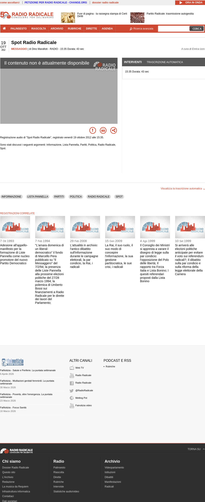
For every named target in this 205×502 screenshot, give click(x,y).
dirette (91, 28)
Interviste (59, 486)
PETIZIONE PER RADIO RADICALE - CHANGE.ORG (56, 2)
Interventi (133, 62)
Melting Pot (81, 398)
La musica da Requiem (15, 486)
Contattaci (8, 496)
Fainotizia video (84, 405)
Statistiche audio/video (66, 491)
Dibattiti (109, 477)
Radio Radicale (84, 375)
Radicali (109, 486)
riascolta (38, 28)
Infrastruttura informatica (16, 491)
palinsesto (19, 28)
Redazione (8, 481)
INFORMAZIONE (11, 196)
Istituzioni (110, 472)
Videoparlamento (114, 467)
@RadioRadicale (84, 390)
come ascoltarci (10, 2)
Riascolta (59, 472)
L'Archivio (7, 477)
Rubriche (110, 366)
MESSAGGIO (19, 48)
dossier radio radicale (105, 2)
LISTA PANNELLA (38, 196)
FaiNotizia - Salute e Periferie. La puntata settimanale (28, 370)
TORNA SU (194, 449)
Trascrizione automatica (165, 62)
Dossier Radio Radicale (15, 467)
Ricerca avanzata (143, 28)
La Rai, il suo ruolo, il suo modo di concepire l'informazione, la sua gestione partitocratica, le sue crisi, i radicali (119, 256)
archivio (57, 28)
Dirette (57, 477)
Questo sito (8, 472)
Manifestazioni (113, 481)
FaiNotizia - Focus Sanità (13, 407)
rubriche (74, 28)
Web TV (80, 367)
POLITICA (76, 196)
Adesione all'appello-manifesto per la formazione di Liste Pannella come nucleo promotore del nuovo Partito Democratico (15, 254)
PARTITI (59, 196)
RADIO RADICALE (98, 196)
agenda (107, 28)
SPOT (119, 196)
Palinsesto (59, 467)
